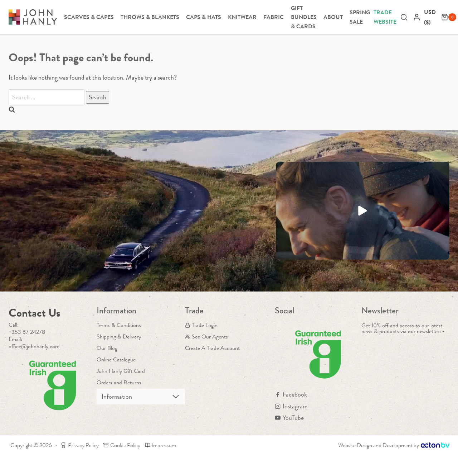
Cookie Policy (121, 445)
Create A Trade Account (212, 348)
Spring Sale (360, 17)
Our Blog (107, 348)
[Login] (417, 17)
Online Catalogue (116, 359)
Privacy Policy (79, 445)
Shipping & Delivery (119, 336)
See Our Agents (206, 336)
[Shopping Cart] (448, 17)
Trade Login (201, 325)
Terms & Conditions (119, 325)
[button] (362, 211)
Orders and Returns (119, 382)
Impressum (160, 445)
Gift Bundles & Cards (304, 17)
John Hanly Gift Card (121, 371)
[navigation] (431, 17)
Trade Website (385, 17)
